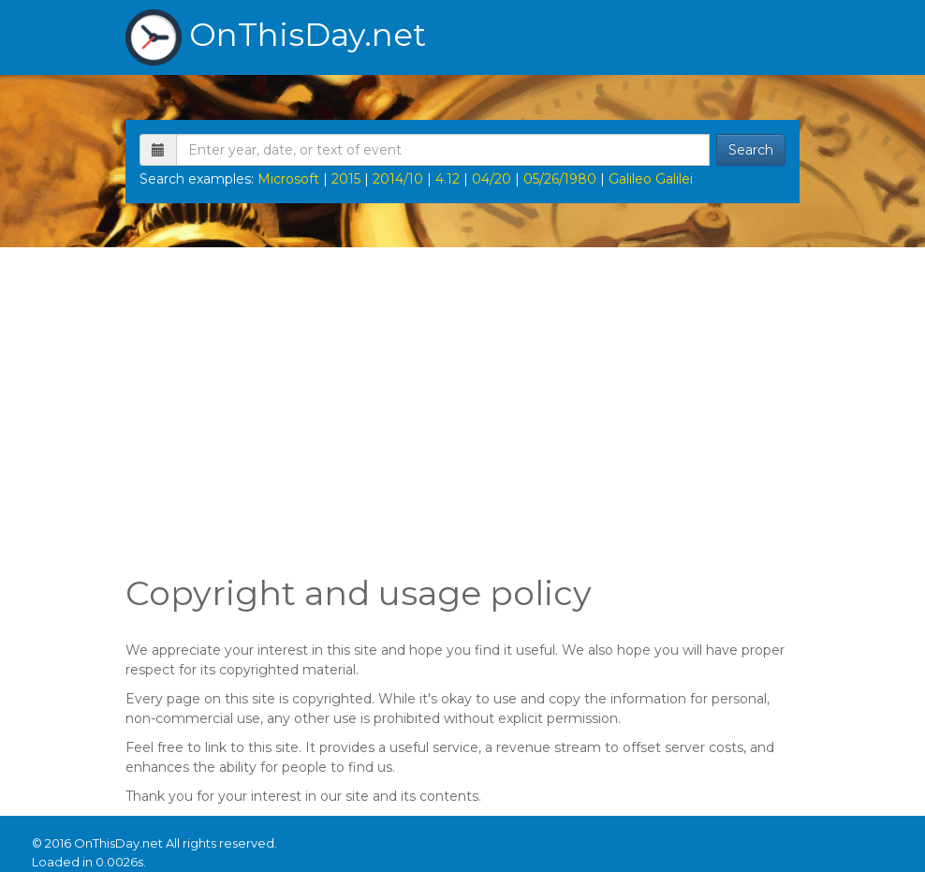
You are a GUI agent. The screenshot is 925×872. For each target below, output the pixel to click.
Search (750, 149)
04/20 (491, 178)
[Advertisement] (462, 406)
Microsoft (288, 178)
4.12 (447, 178)
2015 (345, 178)
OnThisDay (275, 37)
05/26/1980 (559, 178)
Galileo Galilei (651, 178)
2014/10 (398, 178)
